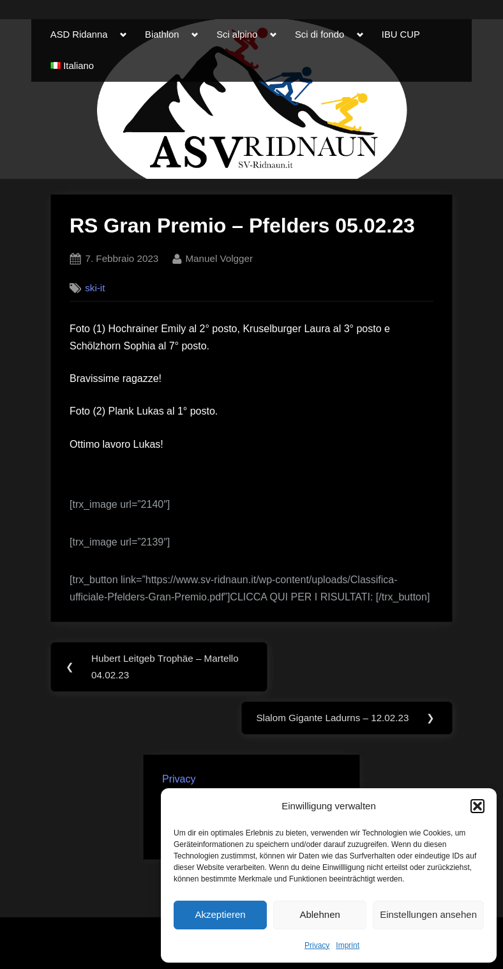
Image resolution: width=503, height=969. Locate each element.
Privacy (316, 945)
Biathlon (162, 34)
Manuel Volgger (219, 257)
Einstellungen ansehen (428, 914)
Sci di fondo (319, 34)
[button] (477, 806)
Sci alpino (236, 34)
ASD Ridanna (79, 34)
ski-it (95, 287)
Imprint (347, 945)
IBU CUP (401, 34)
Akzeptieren (220, 914)
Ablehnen (319, 914)
